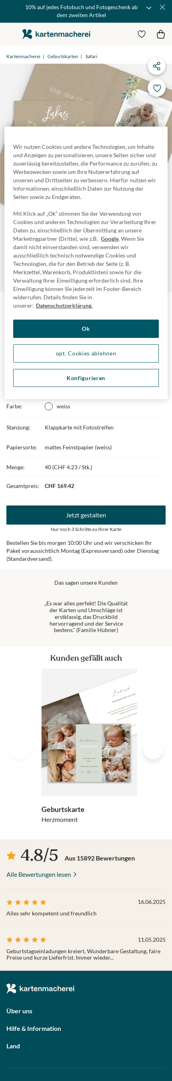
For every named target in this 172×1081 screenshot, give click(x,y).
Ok (86, 328)
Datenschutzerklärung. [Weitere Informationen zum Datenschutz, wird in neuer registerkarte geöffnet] (64, 305)
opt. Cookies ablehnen (86, 353)
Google (110, 238)
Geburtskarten (62, 56)
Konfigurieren (86, 378)
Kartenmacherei (23, 56)
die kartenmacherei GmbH (56, 34)
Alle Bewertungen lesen (38, 874)
